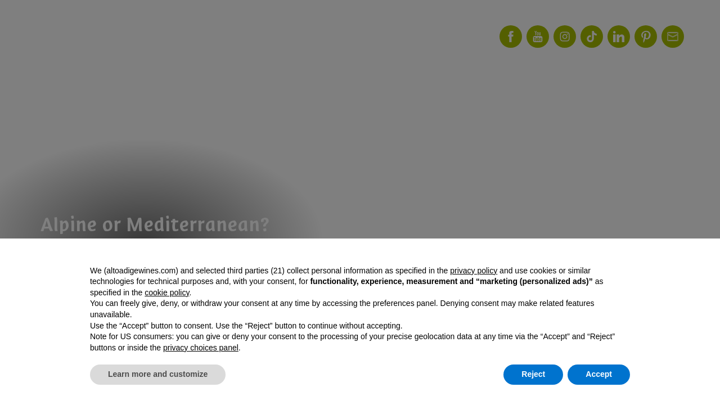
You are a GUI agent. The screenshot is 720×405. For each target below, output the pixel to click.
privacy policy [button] (473, 270)
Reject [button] (533, 374)
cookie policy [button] (167, 292)
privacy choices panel (200, 347)
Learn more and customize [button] (158, 374)
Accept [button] (599, 374)
